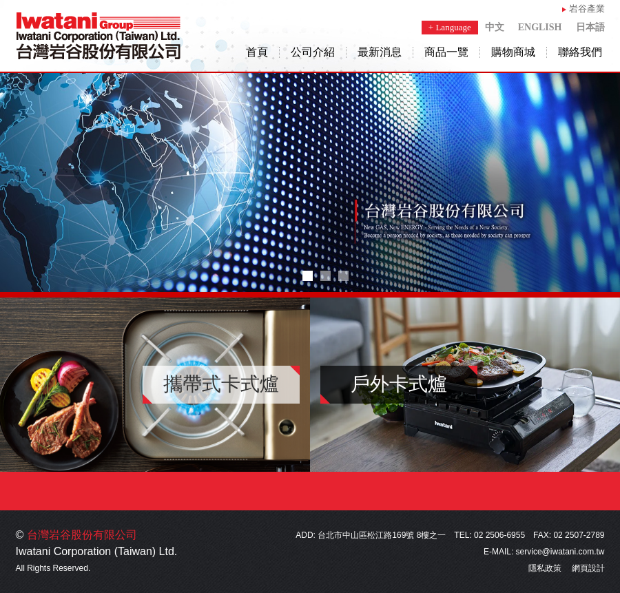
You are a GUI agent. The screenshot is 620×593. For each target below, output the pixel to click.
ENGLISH (540, 27)
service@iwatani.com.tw (560, 551)
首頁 (257, 52)
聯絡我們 (580, 52)
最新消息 (380, 52)
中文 (494, 27)
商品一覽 (446, 52)
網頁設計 (588, 568)
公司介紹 (313, 52)
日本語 (590, 27)
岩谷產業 (587, 8)
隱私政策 (544, 568)
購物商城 (513, 52)
